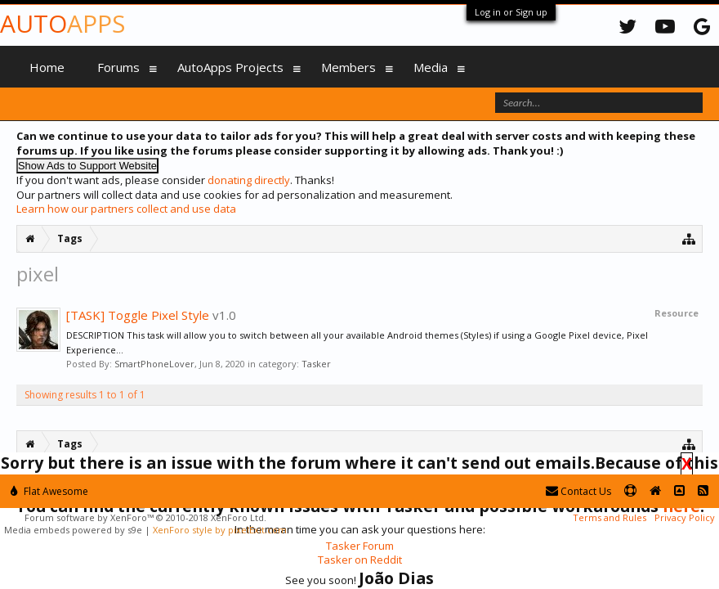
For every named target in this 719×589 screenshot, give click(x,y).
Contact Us (578, 491)
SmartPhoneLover (154, 363)
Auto (62, 23)
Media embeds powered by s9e (73, 530)
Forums (118, 67)
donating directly (249, 180)
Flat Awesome (49, 491)
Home (47, 67)
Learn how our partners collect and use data (126, 208)
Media (430, 67)
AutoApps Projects (230, 67)
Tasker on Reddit (360, 559)
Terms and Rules (609, 517)
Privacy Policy (684, 517)
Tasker (316, 363)
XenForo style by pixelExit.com (220, 530)
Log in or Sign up (511, 12)
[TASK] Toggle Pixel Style (137, 315)
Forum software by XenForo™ (145, 517)
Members (348, 67)
